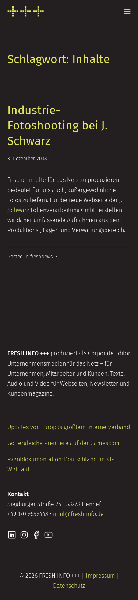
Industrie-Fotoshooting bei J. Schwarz (57, 125)
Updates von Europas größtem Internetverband (68, 427)
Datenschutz (69, 585)
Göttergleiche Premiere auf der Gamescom (63, 443)
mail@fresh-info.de (78, 514)
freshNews (41, 257)
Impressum (100, 575)
